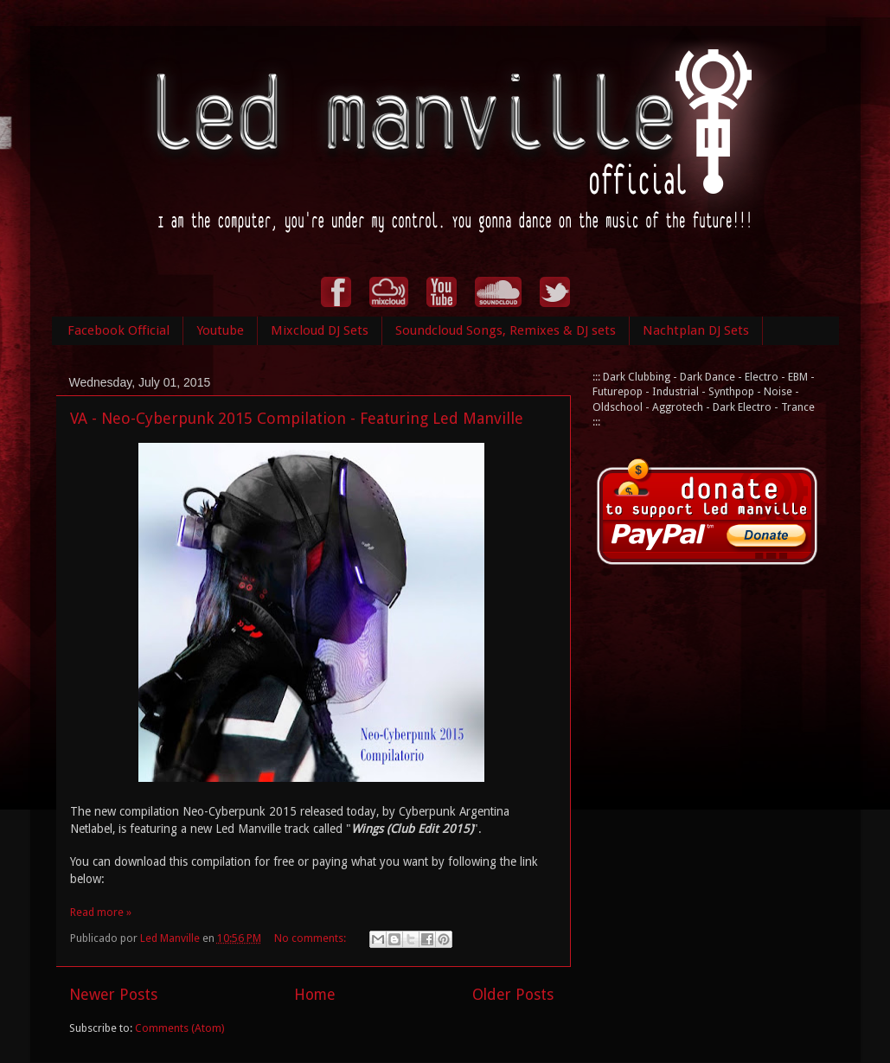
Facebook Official (118, 330)
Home (315, 994)
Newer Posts (113, 994)
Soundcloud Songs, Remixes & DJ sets (505, 330)
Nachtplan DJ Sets (696, 330)
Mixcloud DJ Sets (319, 330)
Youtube (220, 330)
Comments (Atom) (179, 1027)
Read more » (100, 912)
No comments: (311, 938)
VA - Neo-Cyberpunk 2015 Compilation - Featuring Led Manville (296, 418)
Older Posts (513, 994)
